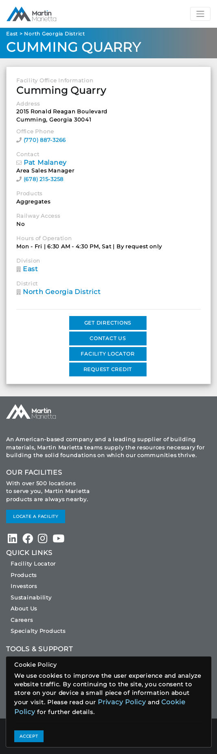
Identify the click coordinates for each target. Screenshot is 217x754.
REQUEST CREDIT (107, 369)
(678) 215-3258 (44, 179)
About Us (24, 608)
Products (24, 575)
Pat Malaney (45, 162)
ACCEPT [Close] (29, 736)
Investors (24, 586)
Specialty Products (38, 631)
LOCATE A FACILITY (35, 516)
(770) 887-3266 (45, 140)
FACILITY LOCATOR (107, 354)
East (12, 34)
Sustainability (31, 597)
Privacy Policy (122, 702)
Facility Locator (33, 563)
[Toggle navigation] (200, 14)
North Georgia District (54, 34)
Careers (22, 620)
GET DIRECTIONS (108, 323)
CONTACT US (108, 338)
